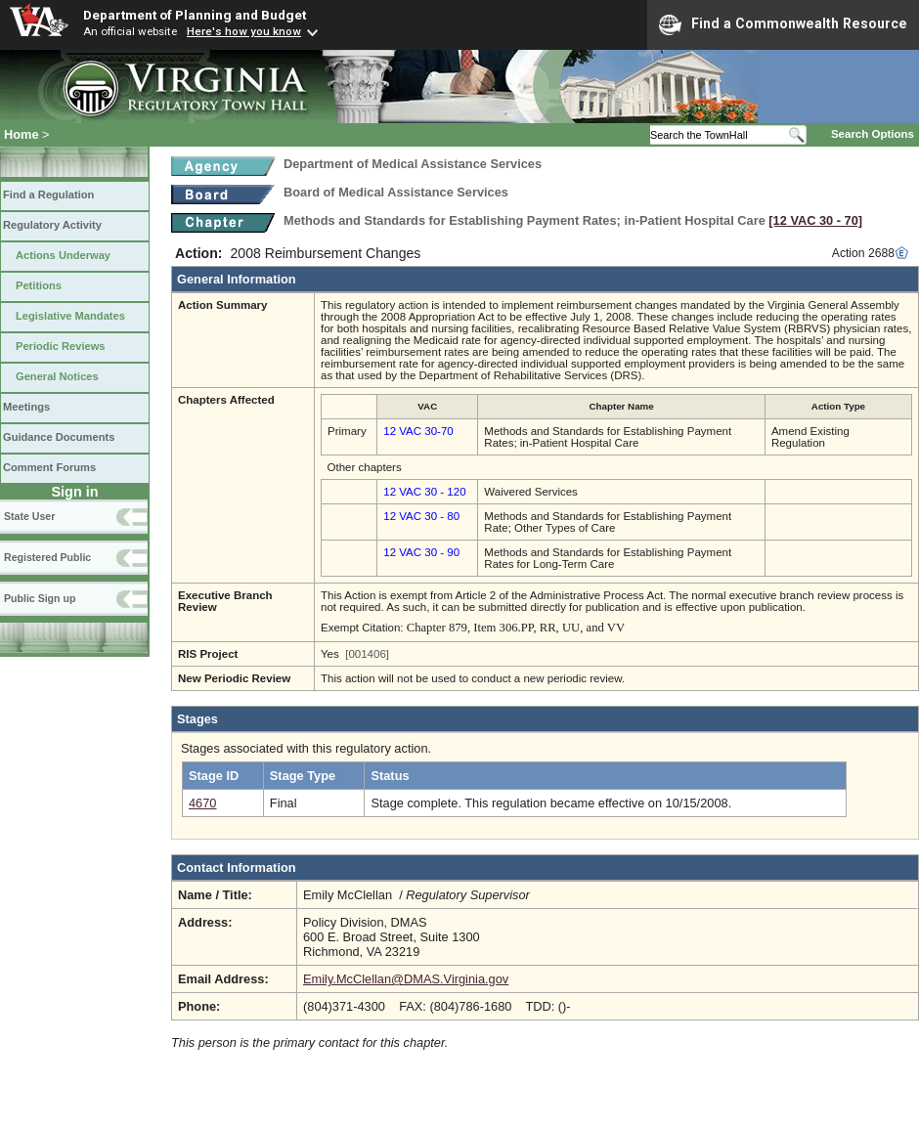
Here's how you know (244, 31)
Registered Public (47, 557)
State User (29, 516)
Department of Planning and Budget (194, 14)
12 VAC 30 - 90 (421, 552)
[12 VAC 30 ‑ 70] (815, 220)
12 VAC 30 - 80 (421, 516)
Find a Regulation (48, 194)
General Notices (57, 376)
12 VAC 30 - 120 (424, 492)
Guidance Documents (58, 437)
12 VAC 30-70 (418, 431)
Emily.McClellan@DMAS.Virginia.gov (405, 979)
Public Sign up (39, 598)
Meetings (26, 406)
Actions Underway (63, 255)
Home (21, 134)
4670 (202, 803)
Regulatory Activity (52, 225)
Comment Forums (49, 467)
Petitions (39, 285)
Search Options (872, 134)
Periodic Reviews (61, 346)
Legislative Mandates (70, 316)
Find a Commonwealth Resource (783, 24)
